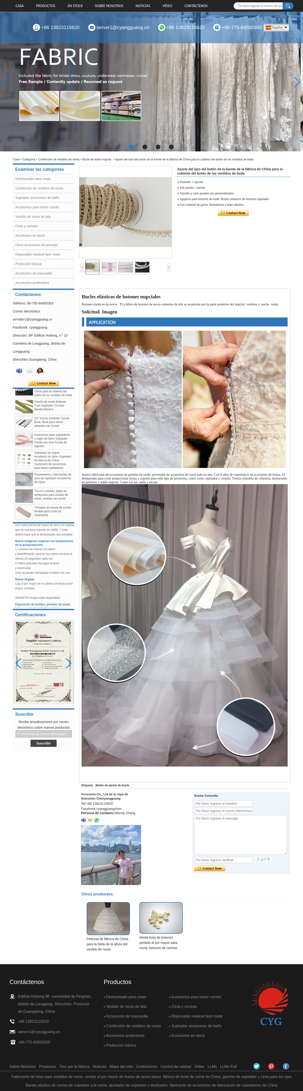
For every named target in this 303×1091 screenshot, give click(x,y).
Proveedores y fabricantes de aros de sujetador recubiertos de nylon (52, 481)
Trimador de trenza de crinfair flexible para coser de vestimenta (52, 514)
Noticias (143, 6)
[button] (131, 147)
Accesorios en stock (30, 235)
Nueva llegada (24, 582)
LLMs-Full (228, 1067)
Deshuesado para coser (33, 179)
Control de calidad (176, 1067)
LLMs (212, 1067)
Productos (45, 6)
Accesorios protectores (32, 283)
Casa (20, 6)
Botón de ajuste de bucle (112, 785)
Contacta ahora (43, 383)
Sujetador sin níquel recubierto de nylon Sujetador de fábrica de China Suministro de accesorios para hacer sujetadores (52, 463)
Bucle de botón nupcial (97, 159)
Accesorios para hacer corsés (37, 207)
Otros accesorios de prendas (36, 245)
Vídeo (167, 6)
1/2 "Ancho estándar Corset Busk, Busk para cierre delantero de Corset (51, 425)
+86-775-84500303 (242, 27)
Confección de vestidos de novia (58, 159)
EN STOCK (75, 6)
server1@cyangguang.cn (123, 27)
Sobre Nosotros (109, 6)
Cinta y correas (26, 226)
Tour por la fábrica (74, 1067)
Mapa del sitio (121, 1067)
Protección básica (28, 264)
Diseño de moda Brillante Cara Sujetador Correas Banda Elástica (50, 408)
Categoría (29, 159)
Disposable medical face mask (37, 254)
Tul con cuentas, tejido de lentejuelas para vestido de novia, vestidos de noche (51, 497)
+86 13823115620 (60, 27)
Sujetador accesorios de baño (37, 198)
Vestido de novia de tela (33, 216)
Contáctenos (196, 6)
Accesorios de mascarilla (33, 273)
